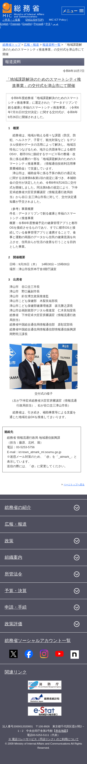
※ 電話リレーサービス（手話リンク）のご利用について (43, 739)
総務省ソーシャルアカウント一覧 (38, 640)
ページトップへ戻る (74, 484)
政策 (9, 540)
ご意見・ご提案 (11, 19)
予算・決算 (16, 590)
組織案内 (13, 557)
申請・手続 (16, 607)
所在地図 (61, 730)
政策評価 (13, 623)
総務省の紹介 (18, 507)
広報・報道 (31, 44)
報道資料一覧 (51, 44)
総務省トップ (12, 44)
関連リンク (16, 672)
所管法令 (13, 574)
